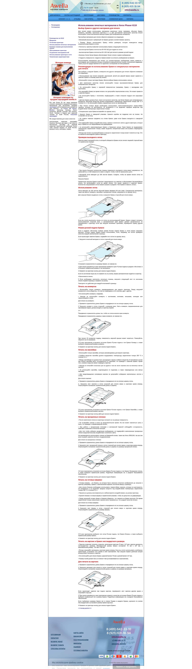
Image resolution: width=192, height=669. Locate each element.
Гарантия (54, 638)
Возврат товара (57, 645)
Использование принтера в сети (61, 54)
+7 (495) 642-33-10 (86, 10)
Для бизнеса (55, 15)
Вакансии (78, 636)
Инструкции (88, 15)
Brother (52, 110)
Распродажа (55, 25)
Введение (53, 40)
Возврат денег (57, 642)
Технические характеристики (59, 57)
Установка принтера (56, 42)
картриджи (53, 107)
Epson (74, 108)
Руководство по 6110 (57, 38)
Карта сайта (78, 633)
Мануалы (77, 643)
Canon (65, 108)
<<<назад (81, 608)
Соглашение (55, 27)
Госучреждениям (81, 640)
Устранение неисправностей (59, 52)
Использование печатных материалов (63, 44)
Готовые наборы (81, 650)
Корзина (130, 19)
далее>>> (88, 608)
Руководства (114, 15)
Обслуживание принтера (58, 50)
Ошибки (77, 647)
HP (70, 108)
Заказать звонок (98, 10)
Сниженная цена (116, 19)
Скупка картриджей (72, 15)
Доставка (101, 15)
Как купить (88, 19)
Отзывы (77, 19)
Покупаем (101, 19)
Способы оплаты (58, 649)
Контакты (127, 15)
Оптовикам (56, 635)
